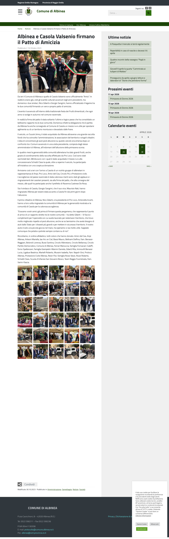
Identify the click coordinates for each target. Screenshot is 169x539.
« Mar (110, 168)
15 (124, 153)
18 (142, 153)
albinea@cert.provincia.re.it (34, 534)
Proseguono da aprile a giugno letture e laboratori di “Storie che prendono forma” (128, 81)
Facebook (146, 9)
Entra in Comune (66, 25)
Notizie (75, 491)
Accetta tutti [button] (142, 529)
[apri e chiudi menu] (20, 12)
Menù (20, 15)
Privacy (111, 518)
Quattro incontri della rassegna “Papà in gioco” (127, 62)
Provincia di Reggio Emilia (53, 2)
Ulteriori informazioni (143, 515)
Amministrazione (54, 491)
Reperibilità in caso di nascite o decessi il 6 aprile (128, 53)
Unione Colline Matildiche (99, 25)
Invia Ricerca (148, 14)
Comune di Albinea (57, 13)
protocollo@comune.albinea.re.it (39, 531)
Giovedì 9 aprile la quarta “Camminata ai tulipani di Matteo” (128, 72)
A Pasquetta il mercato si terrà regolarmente (129, 45)
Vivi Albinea (81, 25)
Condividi (29, 486)
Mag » (149, 168)
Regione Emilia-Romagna (28, 2)
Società (82, 491)
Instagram (150, 9)
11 (142, 148)
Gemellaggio (67, 491)
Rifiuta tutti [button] (155, 524)
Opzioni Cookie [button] (142, 524)
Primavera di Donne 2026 (121, 100)
